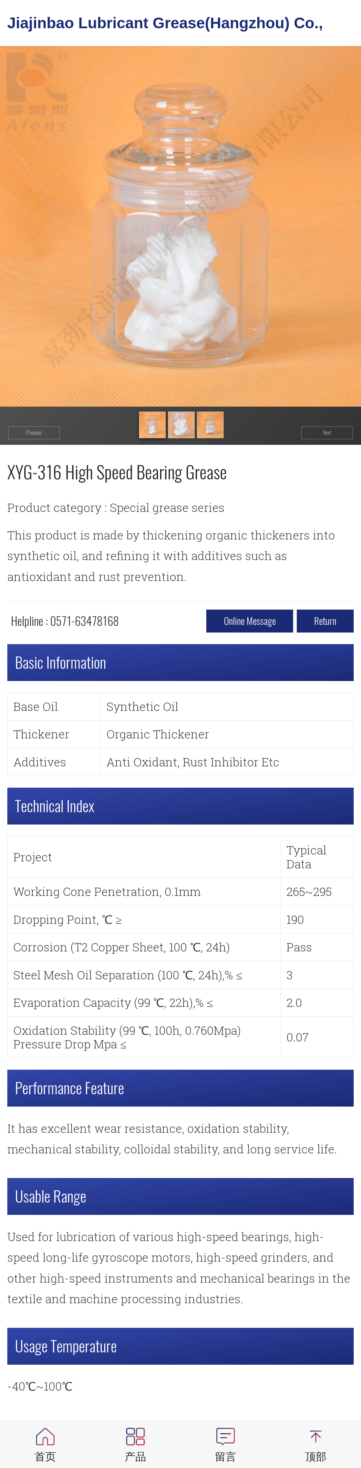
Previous (34, 432)
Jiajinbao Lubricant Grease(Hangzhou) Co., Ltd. (165, 27)
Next (327, 432)
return (325, 621)
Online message (250, 621)
